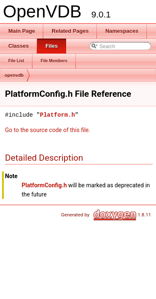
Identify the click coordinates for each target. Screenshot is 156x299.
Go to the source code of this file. (47, 130)
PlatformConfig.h (44, 185)
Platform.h (57, 115)
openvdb (14, 75)
